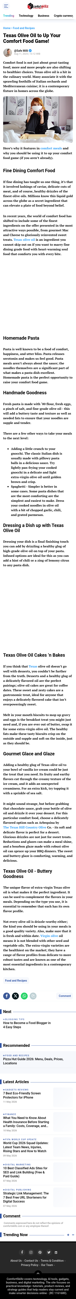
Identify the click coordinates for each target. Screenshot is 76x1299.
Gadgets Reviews (17, 1090)
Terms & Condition (52, 1260)
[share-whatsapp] (24, 996)
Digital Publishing (18, 1190)
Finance (10, 1114)
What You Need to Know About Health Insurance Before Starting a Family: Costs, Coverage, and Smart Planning (26, 1122)
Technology (26, 15)
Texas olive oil (24, 239)
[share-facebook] (6, 996)
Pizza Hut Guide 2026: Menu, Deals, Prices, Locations (33, 1061)
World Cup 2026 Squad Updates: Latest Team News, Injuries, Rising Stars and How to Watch (26, 1147)
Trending (8, 15)
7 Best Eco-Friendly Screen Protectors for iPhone (22, 1095)
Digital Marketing (18, 1165)
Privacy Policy (29, 1265)
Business (43, 15)
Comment (64, 995)
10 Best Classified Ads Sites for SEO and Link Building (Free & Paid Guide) (25, 1172)
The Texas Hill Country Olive (24, 827)
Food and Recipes (16, 980)
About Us (16, 1260)
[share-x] (15, 996)
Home (7, 28)
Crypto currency (64, 15)
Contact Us (31, 1260)
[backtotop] (38, 1274)
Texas (33, 666)
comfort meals (51, 148)
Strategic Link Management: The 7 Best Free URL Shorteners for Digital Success (26, 1197)
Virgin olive (49, 936)
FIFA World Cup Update (21, 1139)
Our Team (47, 1265)
